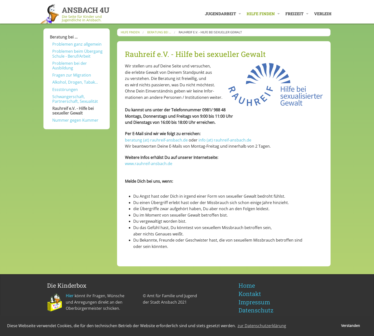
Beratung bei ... (64, 37)
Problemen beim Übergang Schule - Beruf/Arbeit (77, 54)
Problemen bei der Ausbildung (69, 66)
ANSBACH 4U (85, 10)
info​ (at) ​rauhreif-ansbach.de (225, 140)
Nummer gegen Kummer (75, 120)
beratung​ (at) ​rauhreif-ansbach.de (156, 140)
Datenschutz (256, 310)
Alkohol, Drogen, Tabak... (75, 82)
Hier (70, 295)
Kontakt (250, 294)
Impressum (254, 302)
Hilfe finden (261, 13)
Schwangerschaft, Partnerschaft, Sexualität (75, 99)
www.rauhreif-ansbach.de (148, 163)
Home (247, 285)
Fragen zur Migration (71, 75)
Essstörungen (65, 89)
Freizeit (294, 13)
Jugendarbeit (220, 13)
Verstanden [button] (350, 325)
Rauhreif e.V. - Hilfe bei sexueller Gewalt (73, 111)
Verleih (323, 13)
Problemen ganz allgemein (77, 44)
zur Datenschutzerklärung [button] (262, 325)
